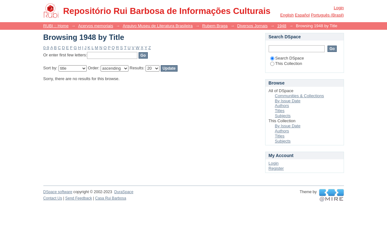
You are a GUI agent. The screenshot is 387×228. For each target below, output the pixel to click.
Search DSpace (287, 58)
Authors (282, 105)
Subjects (283, 115)
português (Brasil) (327, 15)
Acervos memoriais (95, 25)
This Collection (286, 63)
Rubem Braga (215, 25)
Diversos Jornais (252, 25)
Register (276, 168)
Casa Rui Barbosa (110, 198)
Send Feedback (78, 198)
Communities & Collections (299, 95)
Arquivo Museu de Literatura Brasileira (158, 25)
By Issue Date (288, 100)
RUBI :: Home (56, 25)
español (302, 15)
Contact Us (52, 198)
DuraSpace (123, 192)
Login (339, 7)
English (287, 15)
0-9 (46, 47)
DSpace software (57, 192)
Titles (280, 110)
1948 (281, 25)
